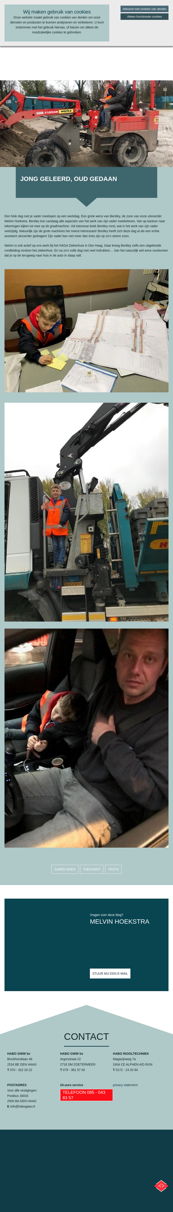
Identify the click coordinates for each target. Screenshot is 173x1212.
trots (113, 869)
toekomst (91, 869)
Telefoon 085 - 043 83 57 (84, 1095)
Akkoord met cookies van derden (144, 9)
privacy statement (125, 1085)
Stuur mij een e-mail (110, 973)
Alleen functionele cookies (144, 16)
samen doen (64, 869)
